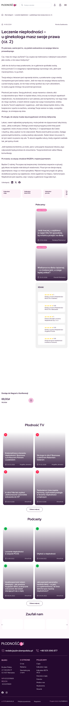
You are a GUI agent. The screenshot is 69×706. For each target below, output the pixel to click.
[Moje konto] (54, 5)
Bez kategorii (9, 15)
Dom (2, 15)
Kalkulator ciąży (41, 667)
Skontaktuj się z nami (25, 671)
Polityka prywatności (24, 701)
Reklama (23, 667)
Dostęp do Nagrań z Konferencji (15, 393)
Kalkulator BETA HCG (42, 671)
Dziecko (39, 679)
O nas (22, 664)
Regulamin (37, 701)
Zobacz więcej (34, 509)
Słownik (39, 689)
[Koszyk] (60, 5)
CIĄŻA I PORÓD (41, 210)
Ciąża (38, 664)
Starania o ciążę (41, 676)
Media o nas (40, 682)
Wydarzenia (40, 686)
